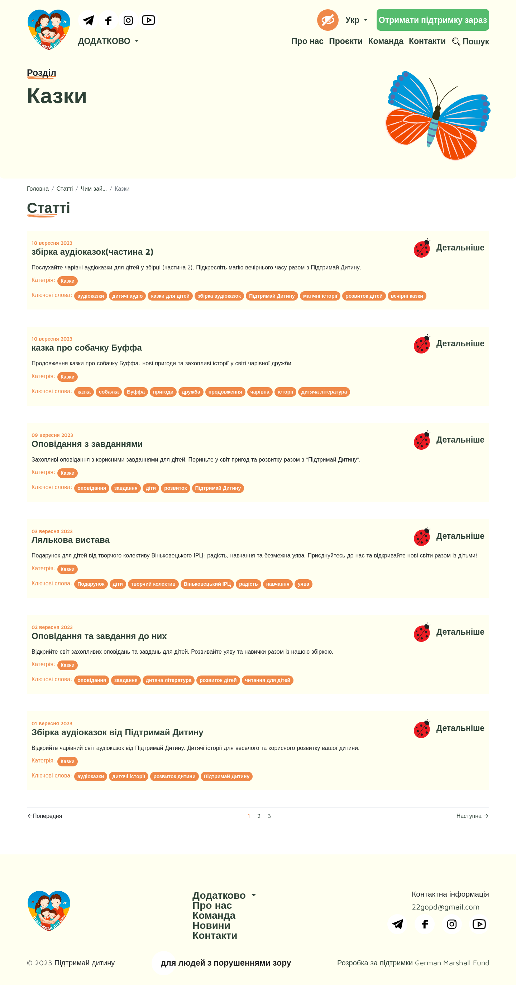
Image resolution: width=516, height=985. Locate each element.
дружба (191, 392)
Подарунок (90, 584)
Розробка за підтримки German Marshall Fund (413, 963)
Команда (385, 41)
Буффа (136, 392)
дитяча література (324, 392)
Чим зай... (94, 188)
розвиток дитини (174, 776)
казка (84, 392)
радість (248, 584)
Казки (68, 281)
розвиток (175, 488)
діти (151, 488)
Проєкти (346, 41)
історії (285, 392)
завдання (126, 488)
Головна (38, 188)
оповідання (91, 488)
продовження (225, 392)
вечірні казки (407, 296)
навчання (278, 584)
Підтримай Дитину (272, 296)
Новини (211, 925)
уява (303, 584)
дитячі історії (128, 776)
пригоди (163, 392)
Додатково (225, 895)
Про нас (307, 41)
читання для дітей (267, 680)
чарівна (259, 392)
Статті (65, 188)
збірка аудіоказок (219, 296)
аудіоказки (90, 296)
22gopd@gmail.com (446, 907)
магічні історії (320, 296)
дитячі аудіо (127, 296)
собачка (109, 392)
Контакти (427, 41)
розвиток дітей (363, 296)
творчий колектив (153, 584)
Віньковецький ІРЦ (207, 584)
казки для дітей (170, 296)
